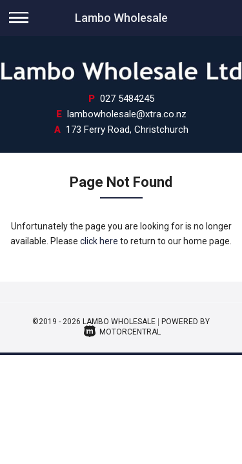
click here (99, 241)
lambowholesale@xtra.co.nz (127, 114)
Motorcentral (122, 331)
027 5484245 (127, 98)
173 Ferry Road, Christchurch (127, 129)
